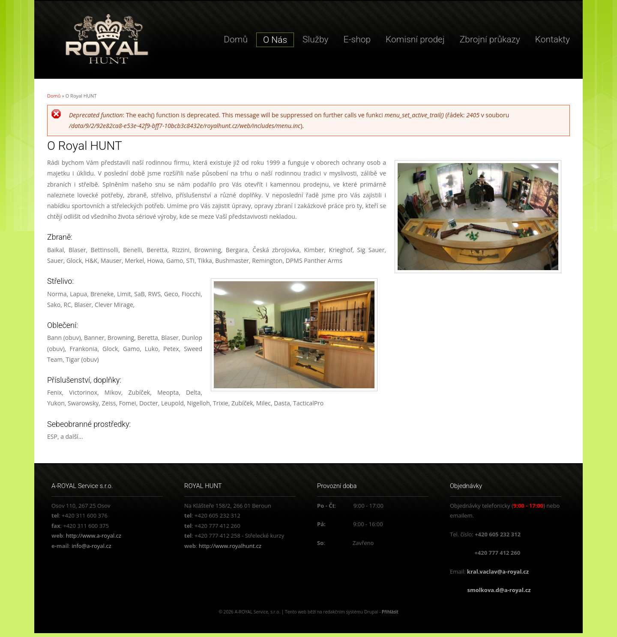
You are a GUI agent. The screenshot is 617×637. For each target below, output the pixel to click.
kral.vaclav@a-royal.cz (498, 571)
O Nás (275, 40)
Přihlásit (390, 612)
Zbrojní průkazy (490, 39)
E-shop (357, 39)
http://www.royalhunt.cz (230, 546)
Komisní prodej (415, 39)
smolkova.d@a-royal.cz (499, 590)
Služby (315, 39)
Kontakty (552, 39)
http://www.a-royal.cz (93, 535)
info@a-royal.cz (91, 546)
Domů (236, 39)
